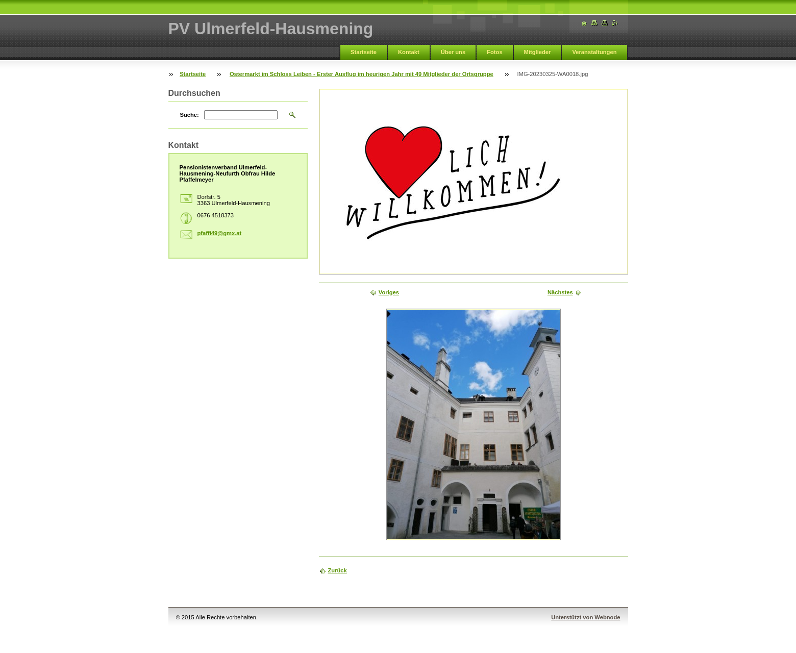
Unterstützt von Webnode (585, 617)
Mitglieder (537, 52)
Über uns (453, 52)
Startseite (364, 52)
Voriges (389, 292)
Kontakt (408, 52)
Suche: (189, 115)
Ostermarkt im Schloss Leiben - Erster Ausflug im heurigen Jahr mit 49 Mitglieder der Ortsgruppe (361, 74)
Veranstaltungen (594, 52)
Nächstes (560, 292)
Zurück (337, 570)
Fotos (494, 52)
